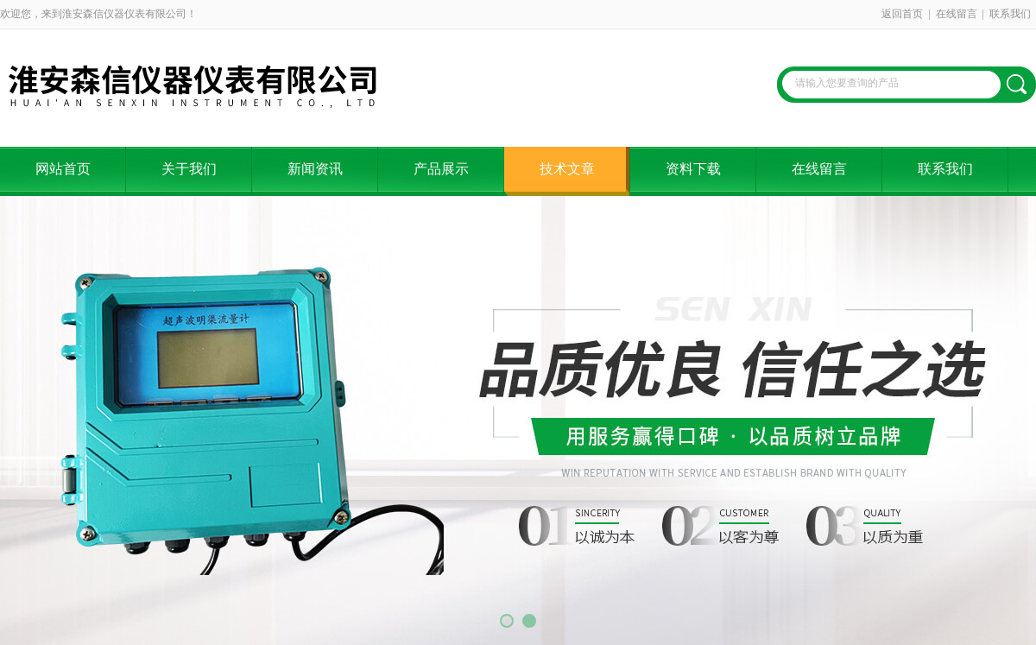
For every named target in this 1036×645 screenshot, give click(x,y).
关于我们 (189, 168)
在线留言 (956, 14)
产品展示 (441, 168)
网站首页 (63, 168)
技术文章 (567, 168)
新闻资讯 (315, 168)
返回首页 (902, 14)
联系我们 (1010, 14)
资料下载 (693, 168)
